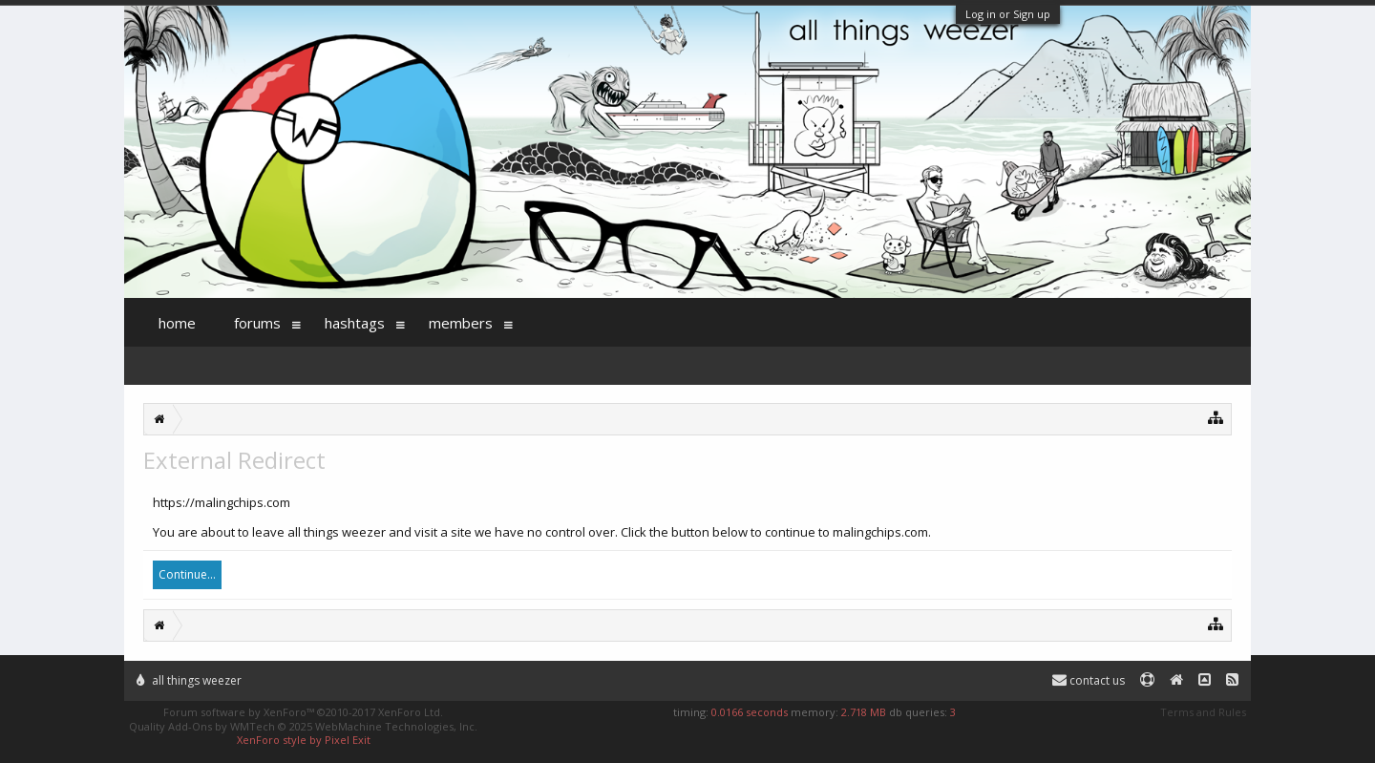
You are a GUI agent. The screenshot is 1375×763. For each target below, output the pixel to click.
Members (461, 322)
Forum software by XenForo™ (303, 712)
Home (177, 322)
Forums (257, 322)
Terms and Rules (1203, 712)
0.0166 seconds (749, 712)
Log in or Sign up (1007, 14)
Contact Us (1088, 680)
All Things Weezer (189, 680)
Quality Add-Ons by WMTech (303, 726)
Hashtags (355, 322)
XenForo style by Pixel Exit (303, 739)
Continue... (187, 574)
